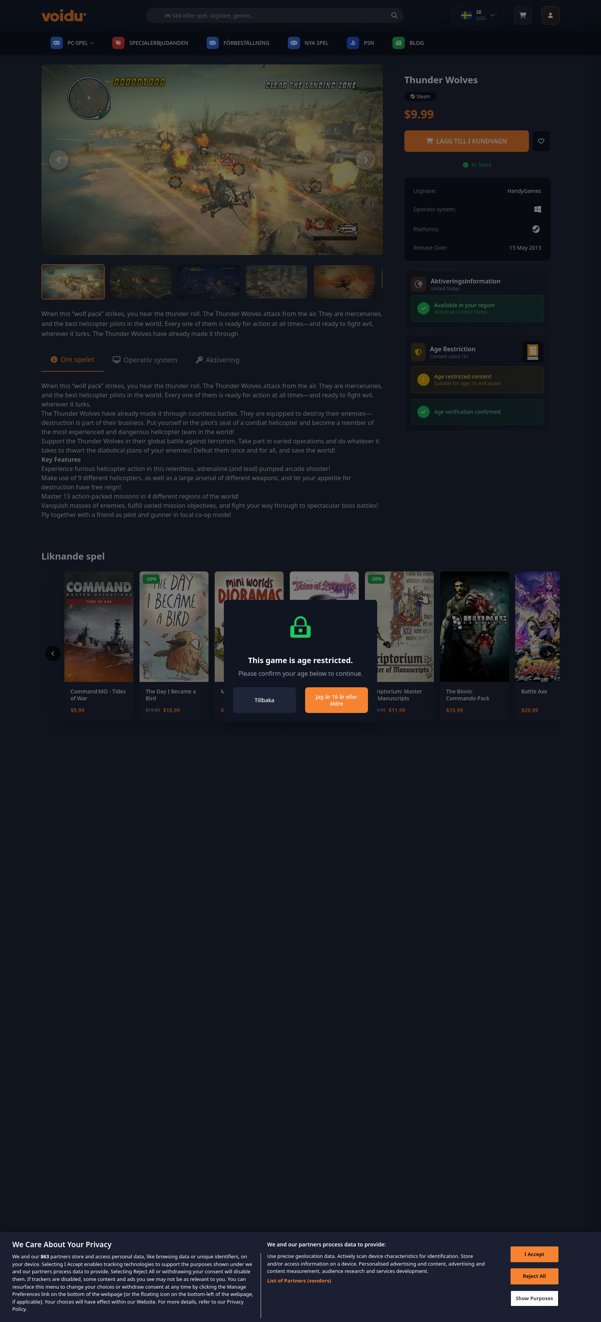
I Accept (534, 1266)
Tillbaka (264, 700)
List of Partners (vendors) (299, 1292)
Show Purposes (534, 1310)
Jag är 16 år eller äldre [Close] (337, 700)
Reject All (534, 1288)
